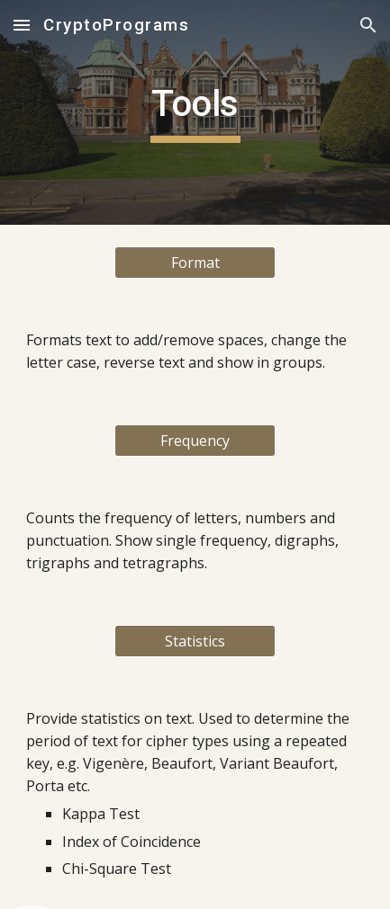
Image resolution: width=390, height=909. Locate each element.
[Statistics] (195, 641)
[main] (195, 112)
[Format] (195, 262)
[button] (21, 24)
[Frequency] (195, 440)
